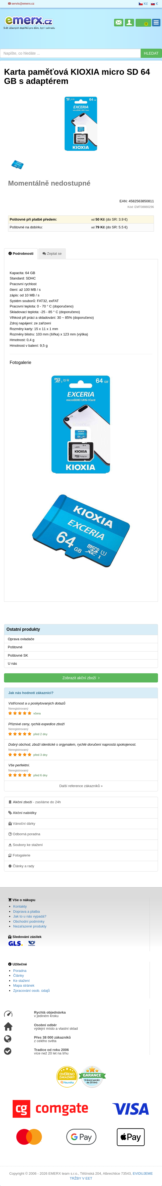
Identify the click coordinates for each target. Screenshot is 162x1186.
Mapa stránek (23, 985)
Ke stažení (21, 981)
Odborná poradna (24, 833)
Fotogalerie (19, 855)
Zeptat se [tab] (52, 253)
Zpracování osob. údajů (31, 991)
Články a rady (21, 865)
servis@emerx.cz (21, 3)
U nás (12, 663)
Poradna (19, 971)
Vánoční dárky (21, 823)
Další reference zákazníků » (81, 786)
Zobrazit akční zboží (81, 677)
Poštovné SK (18, 655)
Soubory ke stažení (25, 844)
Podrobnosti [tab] (20, 253)
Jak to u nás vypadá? (29, 916)
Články (18, 975)
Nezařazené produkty (30, 926)
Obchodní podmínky (28, 921)
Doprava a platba (26, 911)
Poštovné (15, 647)
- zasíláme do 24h (34, 801)
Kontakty (20, 906)
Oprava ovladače (21, 639)
